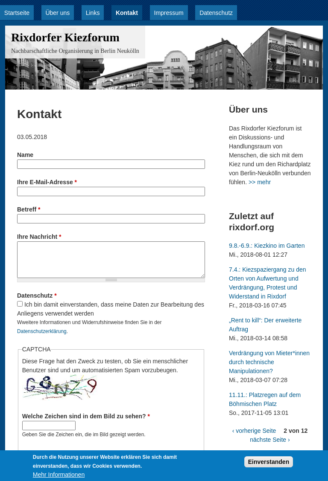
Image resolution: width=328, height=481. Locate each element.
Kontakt (127, 12)
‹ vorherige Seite (254, 430)
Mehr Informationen (59, 476)
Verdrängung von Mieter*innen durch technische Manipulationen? (269, 362)
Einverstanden (268, 463)
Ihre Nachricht (39, 236)
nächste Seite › (270, 439)
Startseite (16, 12)
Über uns (57, 12)
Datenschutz (216, 12)
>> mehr (260, 182)
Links (93, 12)
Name (25, 154)
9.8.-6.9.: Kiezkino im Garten (267, 245)
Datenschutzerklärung (42, 331)
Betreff (28, 209)
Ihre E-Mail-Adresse (47, 182)
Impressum (169, 12)
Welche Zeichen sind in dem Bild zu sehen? (86, 416)
